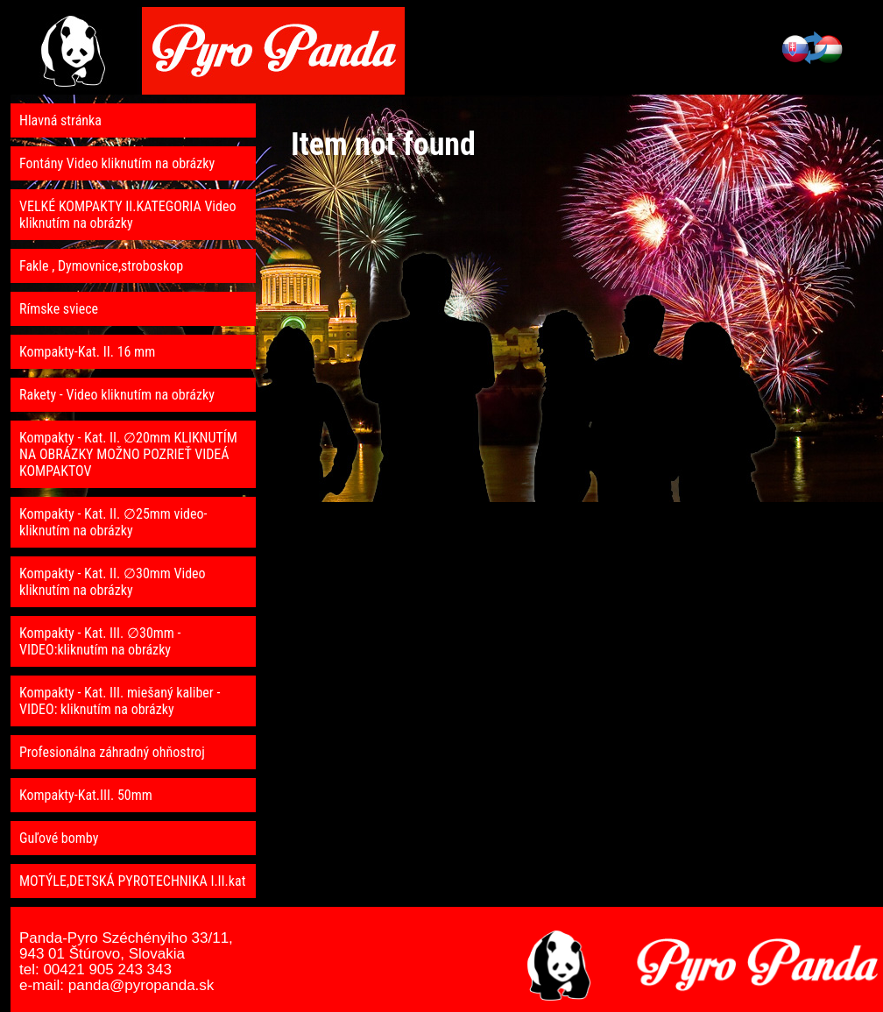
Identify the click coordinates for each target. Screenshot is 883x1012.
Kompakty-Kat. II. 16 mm (87, 351)
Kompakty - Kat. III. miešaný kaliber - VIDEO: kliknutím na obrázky (119, 701)
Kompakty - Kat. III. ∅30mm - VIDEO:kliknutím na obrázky (100, 641)
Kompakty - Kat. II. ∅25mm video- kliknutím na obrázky (113, 522)
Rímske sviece (58, 309)
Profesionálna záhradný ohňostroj (112, 752)
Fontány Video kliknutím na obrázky (117, 163)
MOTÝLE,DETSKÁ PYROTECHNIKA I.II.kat (132, 881)
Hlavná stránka (60, 120)
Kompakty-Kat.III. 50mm (85, 795)
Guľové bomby (58, 838)
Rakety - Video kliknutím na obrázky (117, 394)
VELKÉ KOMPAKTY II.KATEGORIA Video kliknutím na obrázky (128, 214)
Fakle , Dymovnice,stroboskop (101, 266)
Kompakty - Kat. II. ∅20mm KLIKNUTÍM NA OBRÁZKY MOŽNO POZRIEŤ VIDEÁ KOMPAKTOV (128, 454)
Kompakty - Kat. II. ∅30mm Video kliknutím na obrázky (112, 581)
